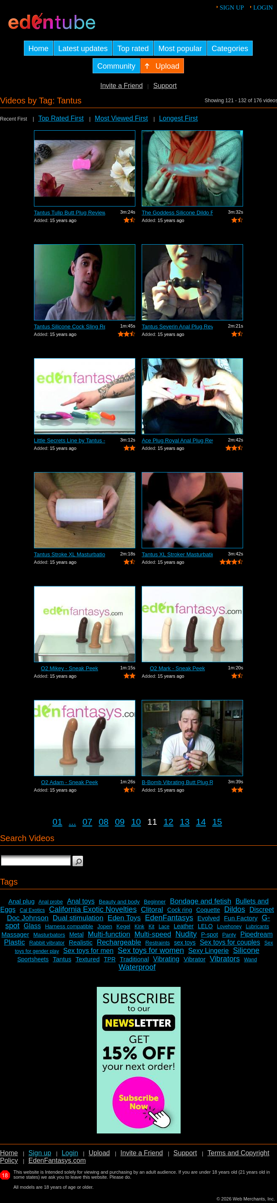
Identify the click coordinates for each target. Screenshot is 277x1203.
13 (184, 821)
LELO (205, 926)
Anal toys (81, 901)
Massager (15, 934)
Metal (76, 934)
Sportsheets (33, 959)
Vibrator (194, 959)
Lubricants (257, 926)
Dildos (234, 909)
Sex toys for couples (230, 942)
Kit (151, 926)
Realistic (81, 942)
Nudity (186, 934)
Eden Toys (124, 918)
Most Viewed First (121, 118)
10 (136, 821)
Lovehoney (229, 926)
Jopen (104, 926)
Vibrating (166, 959)
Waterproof (137, 967)
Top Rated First (60, 118)
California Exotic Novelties (93, 909)
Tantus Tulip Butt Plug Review (69, 212)
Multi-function (109, 934)
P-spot (209, 934)
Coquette (208, 909)
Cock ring (179, 909)
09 (119, 821)
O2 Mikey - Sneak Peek (69, 668)
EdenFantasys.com (57, 1160)
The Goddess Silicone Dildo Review (177, 212)
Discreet (261, 909)
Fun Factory (240, 918)
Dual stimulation (78, 918)
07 (87, 821)
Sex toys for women (151, 950)
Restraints (157, 943)
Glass (32, 925)
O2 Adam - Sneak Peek (69, 782)
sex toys (184, 942)
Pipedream (256, 934)
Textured (87, 959)
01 (57, 821)
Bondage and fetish (200, 901)
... (72, 821)
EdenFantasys (169, 918)
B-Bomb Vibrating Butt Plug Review (177, 782)
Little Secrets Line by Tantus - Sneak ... (69, 440)
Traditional (134, 959)
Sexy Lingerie (208, 950)
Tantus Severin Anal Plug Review (177, 326)
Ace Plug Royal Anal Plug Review (177, 440)
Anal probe (51, 902)
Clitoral (152, 910)
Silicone (246, 950)
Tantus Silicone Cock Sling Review (69, 326)
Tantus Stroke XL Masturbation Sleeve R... (69, 554)
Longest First (178, 118)
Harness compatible (69, 926)
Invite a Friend (121, 85)
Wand (250, 960)
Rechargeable (119, 942)
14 (201, 821)
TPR (110, 959)
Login (263, 7)
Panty (229, 935)
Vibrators (225, 959)
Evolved (208, 918)
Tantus (62, 959)
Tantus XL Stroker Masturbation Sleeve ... (177, 554)
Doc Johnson (28, 918)
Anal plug (21, 901)
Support (165, 85)
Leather (183, 926)
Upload (99, 1153)
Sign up (232, 7)
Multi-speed (153, 934)
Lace (163, 926)
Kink (139, 926)
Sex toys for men (88, 950)
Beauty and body (119, 901)
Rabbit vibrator (47, 943)
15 (217, 821)
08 (103, 821)
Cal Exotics (32, 910)
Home (9, 1153)
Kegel (123, 926)
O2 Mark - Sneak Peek (177, 668)
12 (168, 821)
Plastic (14, 942)
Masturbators (49, 935)
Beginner (155, 901)
